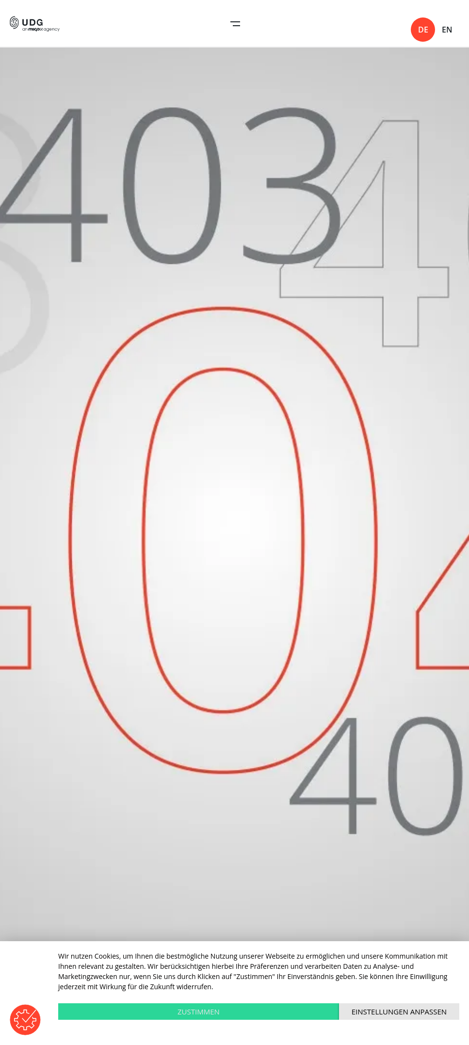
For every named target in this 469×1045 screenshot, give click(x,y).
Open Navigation (235, 24)
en (447, 29)
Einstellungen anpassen (399, 1011)
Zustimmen (199, 1011)
